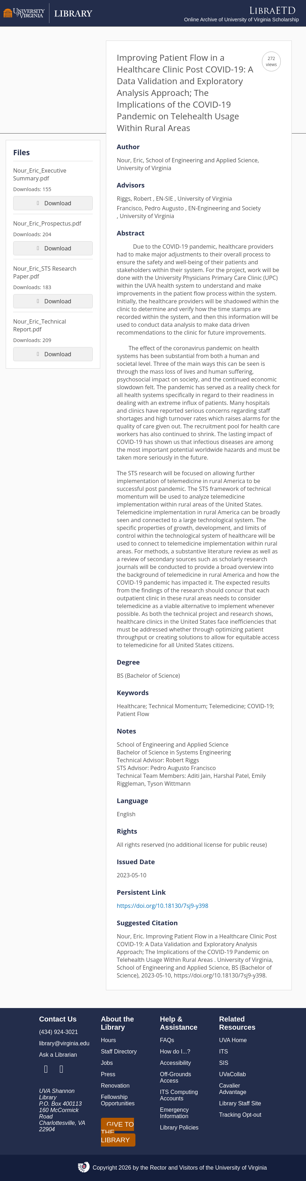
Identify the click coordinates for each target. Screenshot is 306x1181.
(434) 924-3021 (58, 1032)
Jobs (107, 1063)
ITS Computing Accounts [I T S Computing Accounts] (179, 1095)
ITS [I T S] (223, 1052)
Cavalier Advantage (233, 1089)
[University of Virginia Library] (48, 21)
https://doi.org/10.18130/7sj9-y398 (163, 906)
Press (108, 1074)
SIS (224, 1063)
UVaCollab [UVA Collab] (232, 1074)
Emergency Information (174, 1113)
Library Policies (179, 1128)
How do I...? (175, 1052)
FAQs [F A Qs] (167, 1040)
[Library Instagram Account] (46, 1069)
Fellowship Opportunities (118, 1100)
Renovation (115, 1086)
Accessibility (175, 1063)
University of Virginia (241, 1168)
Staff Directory (119, 1052)
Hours (108, 1040)
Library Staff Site (240, 1103)
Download (52, 203)
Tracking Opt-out (240, 1115)
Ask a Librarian (58, 1055)
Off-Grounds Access (175, 1077)
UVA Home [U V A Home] (233, 1040)
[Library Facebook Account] (61, 1069)
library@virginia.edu (64, 1043)
